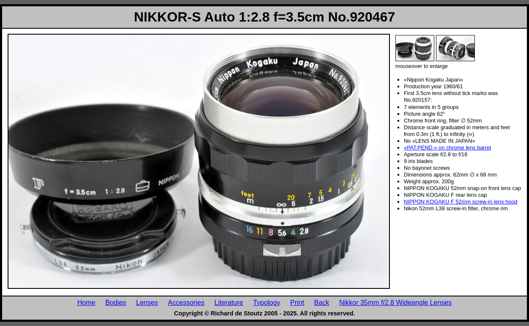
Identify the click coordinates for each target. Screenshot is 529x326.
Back (321, 302)
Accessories (186, 302)
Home (86, 302)
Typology (266, 302)
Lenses (147, 302)
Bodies (115, 302)
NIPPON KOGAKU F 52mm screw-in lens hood (460, 201)
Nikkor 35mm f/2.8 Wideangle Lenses (395, 302)
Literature (228, 302)
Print (297, 302)
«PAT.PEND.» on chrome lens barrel (447, 147)
